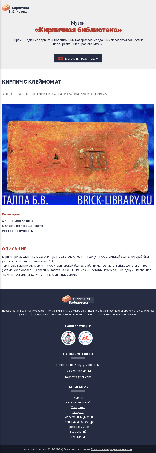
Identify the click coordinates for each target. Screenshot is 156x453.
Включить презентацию (78, 58)
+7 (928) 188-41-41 (78, 371)
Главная (78, 397)
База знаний (78, 431)
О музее (78, 412)
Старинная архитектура (78, 422)
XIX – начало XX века (17, 220)
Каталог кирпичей (78, 402)
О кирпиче (78, 407)
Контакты (78, 436)
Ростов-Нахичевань (17, 231)
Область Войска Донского (22, 226)
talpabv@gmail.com (78, 377)
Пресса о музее (78, 427)
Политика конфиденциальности (111, 449)
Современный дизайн (78, 417)
